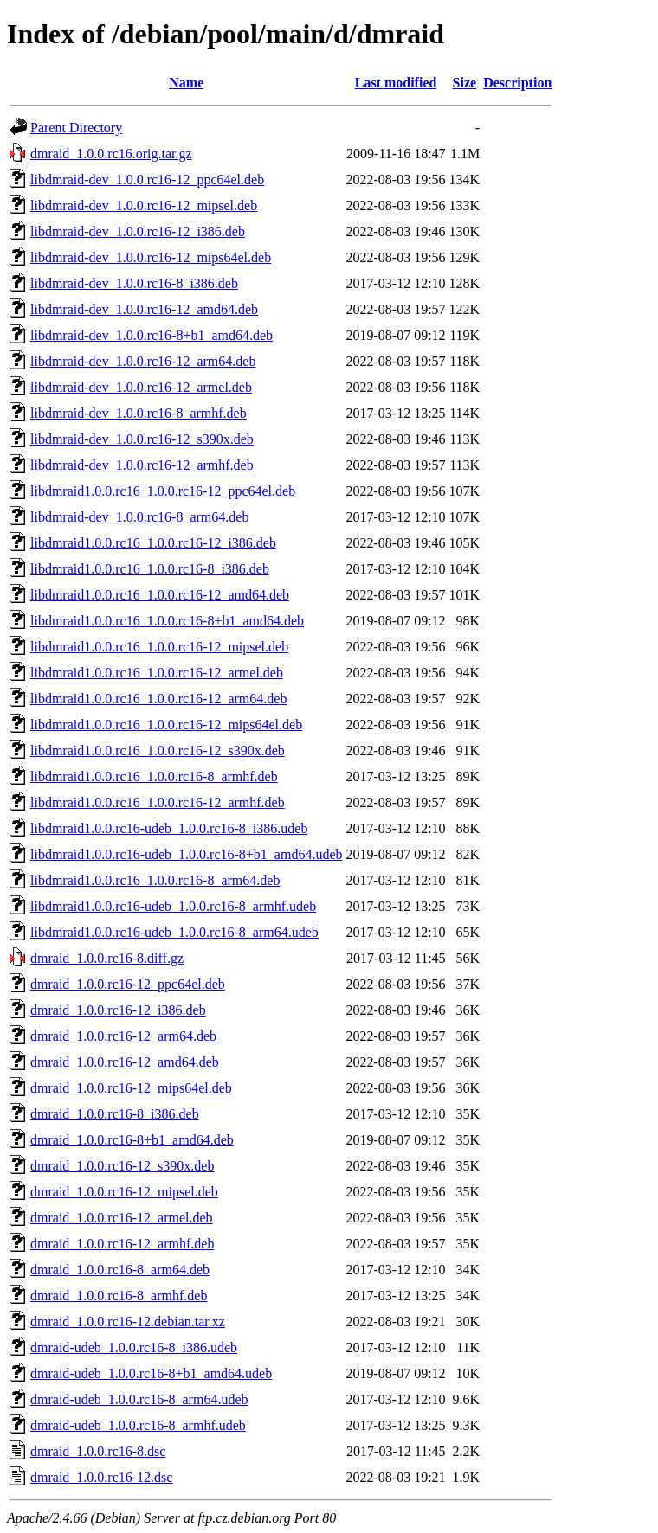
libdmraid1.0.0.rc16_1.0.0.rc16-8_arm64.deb (155, 880)
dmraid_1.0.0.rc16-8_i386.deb (114, 1113)
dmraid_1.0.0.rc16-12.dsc (101, 1477)
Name (186, 82)
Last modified (396, 82)
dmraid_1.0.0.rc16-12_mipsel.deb (124, 1191)
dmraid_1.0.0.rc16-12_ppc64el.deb (127, 984)
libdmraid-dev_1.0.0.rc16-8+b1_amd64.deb (151, 335)
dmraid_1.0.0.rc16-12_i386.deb (118, 1010)
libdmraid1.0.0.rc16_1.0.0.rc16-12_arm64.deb (158, 698)
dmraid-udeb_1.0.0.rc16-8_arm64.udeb (139, 1399)
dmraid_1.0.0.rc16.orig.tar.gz (111, 153)
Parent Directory (76, 127)
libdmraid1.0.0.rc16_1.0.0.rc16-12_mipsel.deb (159, 646)
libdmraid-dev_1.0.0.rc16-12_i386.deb (137, 231)
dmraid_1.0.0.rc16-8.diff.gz (107, 958)
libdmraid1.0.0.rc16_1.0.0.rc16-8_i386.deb (149, 568)
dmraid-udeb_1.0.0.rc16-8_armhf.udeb (138, 1425)
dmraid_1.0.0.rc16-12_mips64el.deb (131, 1088)
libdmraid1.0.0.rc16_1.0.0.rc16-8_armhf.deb (154, 776)
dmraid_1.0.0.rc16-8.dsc (97, 1451)
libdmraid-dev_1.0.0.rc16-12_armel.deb (141, 387)
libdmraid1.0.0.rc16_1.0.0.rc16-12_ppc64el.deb (162, 491)
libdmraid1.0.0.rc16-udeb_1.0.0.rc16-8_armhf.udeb (173, 906)
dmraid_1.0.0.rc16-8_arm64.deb (120, 1269)
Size (465, 82)
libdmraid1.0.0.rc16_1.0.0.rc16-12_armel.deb (156, 672)
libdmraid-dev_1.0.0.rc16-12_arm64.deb (142, 361)
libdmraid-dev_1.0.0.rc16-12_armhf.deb (142, 465)
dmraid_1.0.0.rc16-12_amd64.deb (124, 1062)
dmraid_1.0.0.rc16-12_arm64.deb (123, 1036)
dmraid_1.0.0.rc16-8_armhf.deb (118, 1295)
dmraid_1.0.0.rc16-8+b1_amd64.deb (132, 1139)
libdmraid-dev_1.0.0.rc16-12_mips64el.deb (150, 257)
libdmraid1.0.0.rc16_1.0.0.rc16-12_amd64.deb (159, 594)
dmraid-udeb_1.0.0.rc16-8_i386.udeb (133, 1347)
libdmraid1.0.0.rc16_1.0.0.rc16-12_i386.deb (153, 543)
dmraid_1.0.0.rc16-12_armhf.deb (122, 1243)
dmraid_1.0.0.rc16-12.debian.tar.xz (127, 1321)
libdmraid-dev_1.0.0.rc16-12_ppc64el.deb (147, 179)
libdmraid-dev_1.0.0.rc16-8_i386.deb (134, 283)
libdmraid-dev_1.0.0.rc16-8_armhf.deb (138, 413)
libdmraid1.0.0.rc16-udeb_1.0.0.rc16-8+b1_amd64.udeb (186, 854)
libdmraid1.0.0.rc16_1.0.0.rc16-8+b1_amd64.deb (167, 620)
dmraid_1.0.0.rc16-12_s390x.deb (122, 1165)
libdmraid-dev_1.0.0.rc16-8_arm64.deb (139, 517)
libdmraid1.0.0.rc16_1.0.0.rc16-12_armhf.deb (157, 802)
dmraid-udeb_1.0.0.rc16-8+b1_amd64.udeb (151, 1373)
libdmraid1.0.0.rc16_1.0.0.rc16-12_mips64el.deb (166, 724)
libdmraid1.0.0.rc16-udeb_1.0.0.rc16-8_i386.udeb (168, 828)
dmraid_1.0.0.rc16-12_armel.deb (121, 1217)
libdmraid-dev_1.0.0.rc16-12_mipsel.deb (143, 205)
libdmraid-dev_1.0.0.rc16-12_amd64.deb (144, 309)
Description (517, 82)
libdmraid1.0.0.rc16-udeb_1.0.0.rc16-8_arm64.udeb (174, 932)
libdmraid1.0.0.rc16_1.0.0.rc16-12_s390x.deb (157, 750)
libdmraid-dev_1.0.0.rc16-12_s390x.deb (142, 439)
